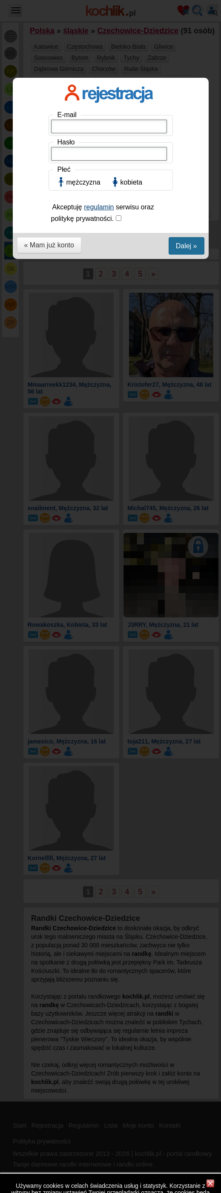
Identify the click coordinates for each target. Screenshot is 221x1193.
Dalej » (186, 246)
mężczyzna (83, 182)
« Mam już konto (49, 245)
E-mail (67, 114)
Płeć (64, 169)
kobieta (132, 182)
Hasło (66, 142)
